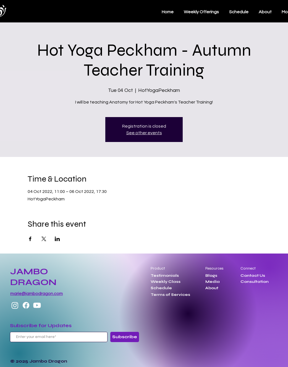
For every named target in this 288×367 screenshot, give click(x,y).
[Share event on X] (43, 239)
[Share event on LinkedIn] (57, 239)
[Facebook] (26, 305)
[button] (238, 12)
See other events (144, 133)
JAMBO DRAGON (33, 277)
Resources (214, 268)
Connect (248, 268)
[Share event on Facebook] (30, 239)
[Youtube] (37, 305)
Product (158, 268)
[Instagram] (15, 305)
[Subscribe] (124, 337)
